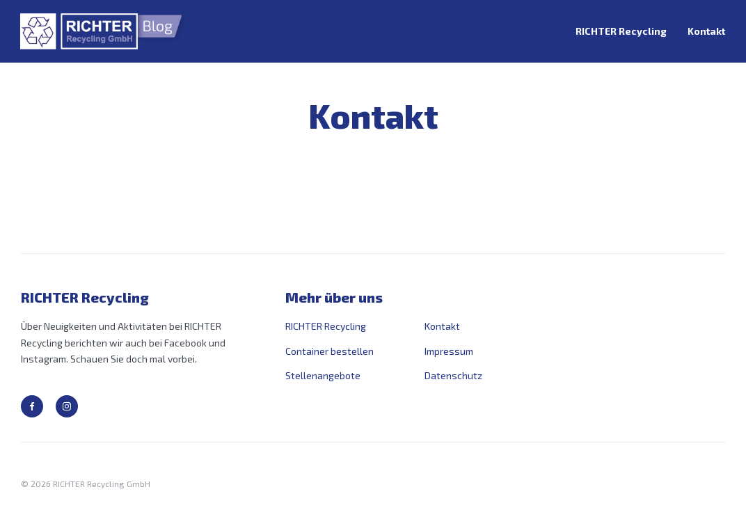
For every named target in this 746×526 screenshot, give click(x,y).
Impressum (448, 351)
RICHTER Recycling (621, 31)
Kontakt (706, 31)
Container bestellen (329, 351)
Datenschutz (453, 375)
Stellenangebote (322, 375)
